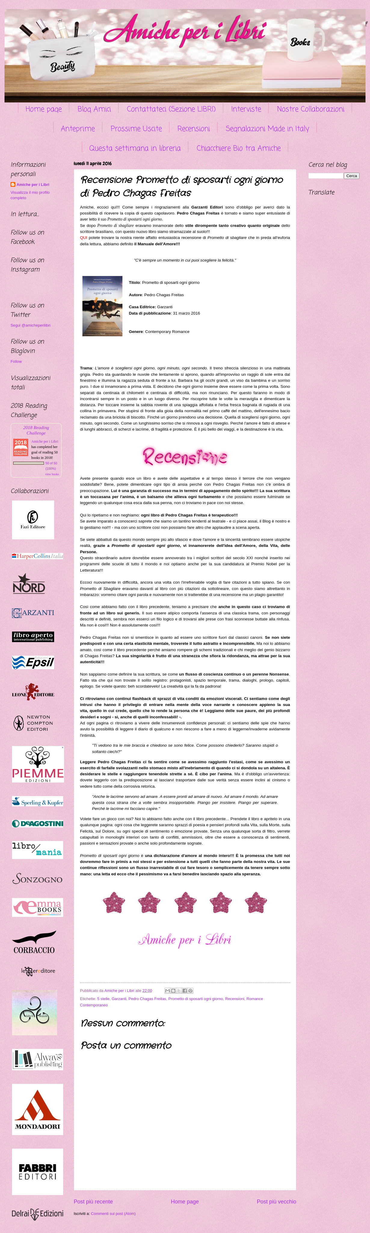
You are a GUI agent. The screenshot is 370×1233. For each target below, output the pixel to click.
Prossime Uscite (136, 129)
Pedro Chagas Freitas (147, 998)
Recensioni (193, 129)
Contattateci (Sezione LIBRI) (171, 109)
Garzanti (119, 998)
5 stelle (103, 998)
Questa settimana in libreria (135, 148)
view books (52, 474)
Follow (16, 361)
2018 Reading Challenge (36, 430)
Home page (44, 109)
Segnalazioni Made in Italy (267, 129)
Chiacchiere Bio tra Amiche (239, 148)
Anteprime (78, 129)
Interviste (246, 109)
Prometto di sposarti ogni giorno (195, 998)
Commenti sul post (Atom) (113, 1213)
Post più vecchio (276, 1202)
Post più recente (93, 1202)
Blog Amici (94, 109)
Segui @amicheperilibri (31, 325)
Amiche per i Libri (33, 184)
